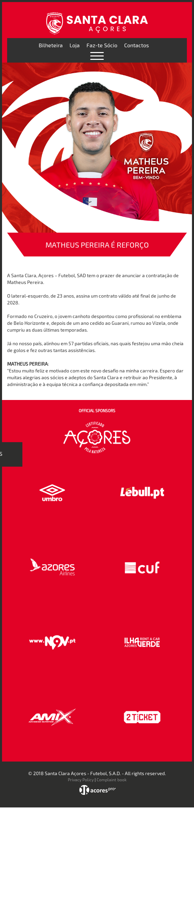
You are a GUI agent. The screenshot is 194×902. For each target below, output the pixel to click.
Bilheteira (51, 45)
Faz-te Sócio (101, 45)
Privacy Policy (81, 779)
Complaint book (112, 779)
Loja (75, 45)
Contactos (136, 45)
